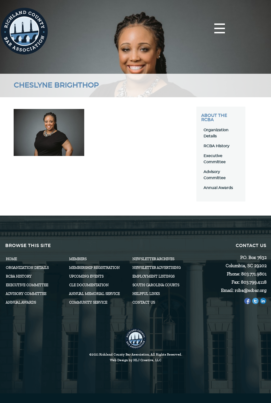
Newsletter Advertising (156, 268)
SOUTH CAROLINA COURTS (155, 285)
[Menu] (219, 28)
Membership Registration (94, 268)
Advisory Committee (26, 294)
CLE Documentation (88, 285)
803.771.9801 (253, 274)
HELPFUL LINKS (145, 294)
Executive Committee (27, 285)
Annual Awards (218, 188)
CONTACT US (143, 302)
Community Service (88, 302)
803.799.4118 (253, 282)
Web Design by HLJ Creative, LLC (135, 360)
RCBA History (216, 146)
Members (77, 259)
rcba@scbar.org (250, 290)
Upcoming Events (86, 276)
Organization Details (27, 268)
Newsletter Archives (153, 259)
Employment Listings (153, 276)
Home (11, 259)
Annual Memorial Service (94, 294)
